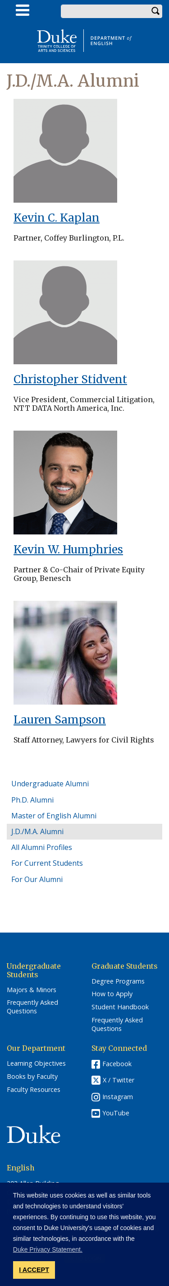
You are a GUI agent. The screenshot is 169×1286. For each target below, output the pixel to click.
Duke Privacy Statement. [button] (47, 1249)
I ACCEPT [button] (34, 1269)
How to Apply (111, 994)
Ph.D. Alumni (32, 800)
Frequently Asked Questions (32, 1006)
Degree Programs (118, 981)
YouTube (115, 1113)
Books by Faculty (32, 1076)
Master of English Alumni (53, 816)
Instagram (117, 1096)
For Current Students (47, 863)
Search (155, 11)
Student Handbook (120, 1007)
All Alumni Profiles (41, 847)
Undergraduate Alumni (50, 784)
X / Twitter (118, 1080)
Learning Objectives (36, 1063)
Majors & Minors (31, 990)
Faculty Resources (33, 1090)
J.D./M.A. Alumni (37, 831)
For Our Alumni (37, 879)
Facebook (117, 1063)
